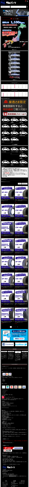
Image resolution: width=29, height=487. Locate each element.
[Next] (17, 327)
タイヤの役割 (6, 149)
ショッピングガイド (6, 126)
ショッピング (6, 482)
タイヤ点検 (24, 149)
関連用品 (15, 162)
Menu (27, 0)
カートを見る (6, 483)
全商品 (2, 179)
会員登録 (15, 120)
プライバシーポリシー (15, 133)
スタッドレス (4, 179)
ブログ (15, 139)
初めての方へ (23, 483)
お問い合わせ (24, 126)
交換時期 (24, 156)
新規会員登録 (6, 484)
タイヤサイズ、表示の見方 (15, 150)
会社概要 (6, 133)
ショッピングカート (6, 120)
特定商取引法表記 (24, 133)
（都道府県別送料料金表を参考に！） (8, 442)
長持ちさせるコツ (6, 162)
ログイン (6, 139)
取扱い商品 (24, 120)
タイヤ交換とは (24, 162)
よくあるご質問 (15, 126)
